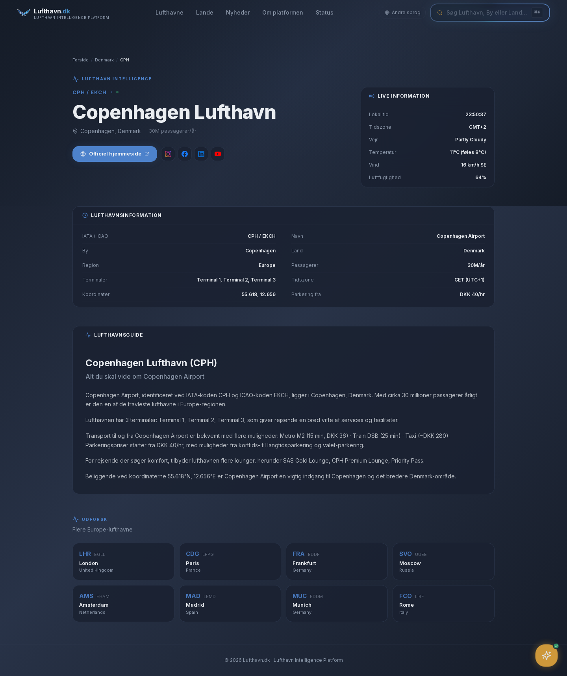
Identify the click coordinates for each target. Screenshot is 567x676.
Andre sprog (403, 12)
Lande (204, 12)
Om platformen (282, 12)
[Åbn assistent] (547, 656)
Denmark (104, 60)
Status (325, 12)
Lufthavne (169, 12)
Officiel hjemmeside (114, 153)
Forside (80, 60)
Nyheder (238, 12)
